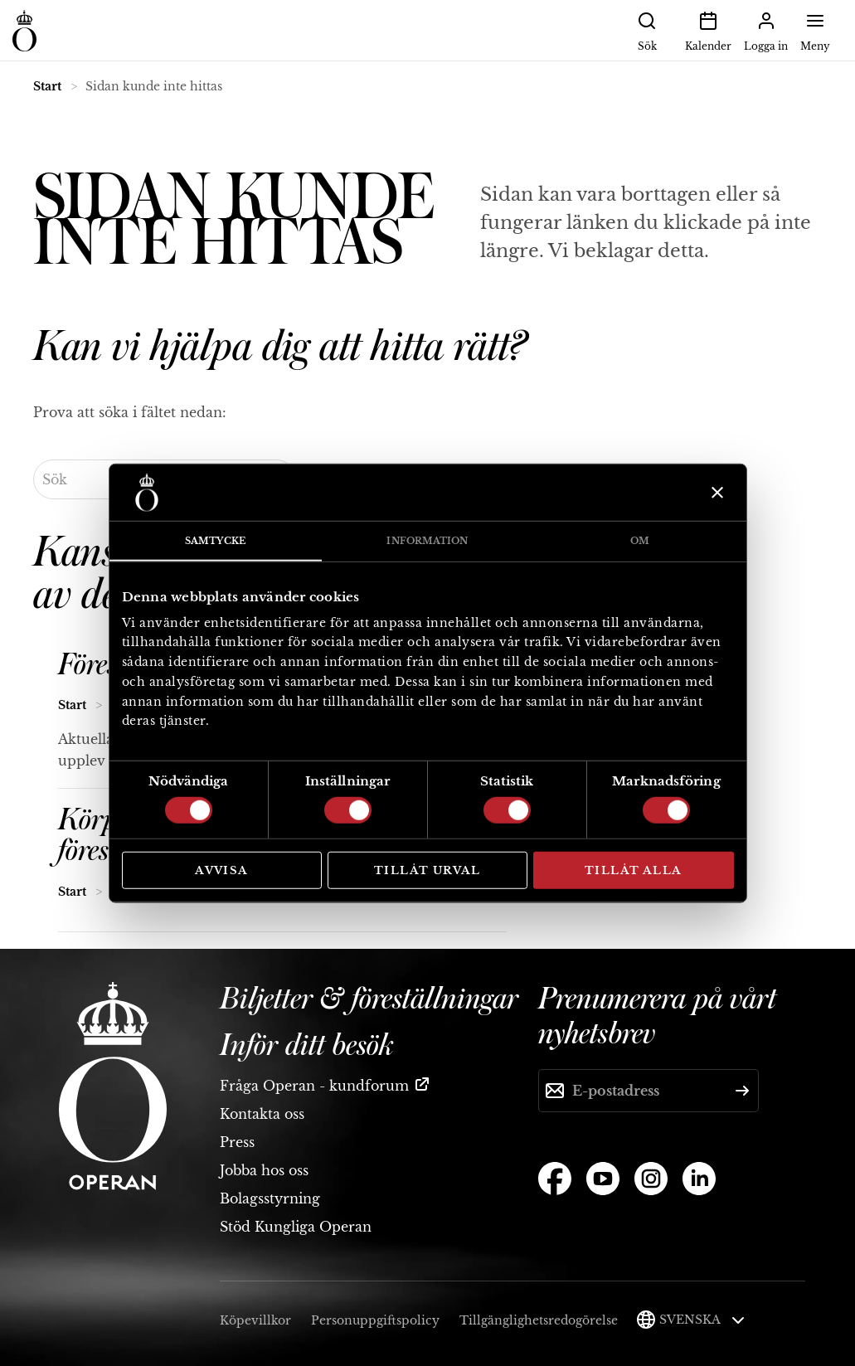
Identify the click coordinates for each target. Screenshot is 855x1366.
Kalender (708, 29)
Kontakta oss (262, 1114)
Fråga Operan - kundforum (314, 1085)
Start (47, 86)
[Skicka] (742, 1090)
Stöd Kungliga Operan (296, 1226)
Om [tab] (639, 541)
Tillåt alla (633, 870)
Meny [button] (815, 29)
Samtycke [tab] (215, 541)
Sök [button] (647, 29)
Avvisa (221, 870)
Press (237, 1142)
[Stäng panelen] (715, 493)
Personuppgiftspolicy (375, 1320)
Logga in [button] (766, 29)
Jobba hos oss (264, 1170)
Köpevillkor (255, 1320)
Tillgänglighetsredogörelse (538, 1320)
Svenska (702, 1319)
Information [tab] (427, 541)
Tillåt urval (427, 870)
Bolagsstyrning (270, 1198)
